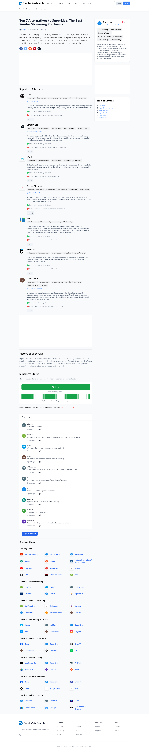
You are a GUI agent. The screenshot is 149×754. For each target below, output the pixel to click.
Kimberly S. (31, 510)
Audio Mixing (77, 160)
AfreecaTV (29, 669)
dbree (77, 575)
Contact (79, 726)
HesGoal (28, 587)
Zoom (27, 644)
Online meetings (103, 40)
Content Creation (84, 190)
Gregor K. (24, 29)
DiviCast (78, 613)
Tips (77, 730)
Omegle (53, 708)
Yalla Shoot (54, 587)
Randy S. (30, 435)
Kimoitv (78, 606)
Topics (69, 3)
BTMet (52, 561)
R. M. (29, 478)
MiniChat (53, 701)
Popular (50, 3)
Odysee (78, 631)
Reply (39, 429)
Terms (116, 730)
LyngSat (53, 669)
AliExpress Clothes (32, 554)
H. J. (28, 488)
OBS (29, 94)
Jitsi (76, 688)
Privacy (117, 726)
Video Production (41, 98)
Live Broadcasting (53, 98)
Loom (27, 688)
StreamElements (35, 186)
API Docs (79, 734)
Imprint (98, 730)
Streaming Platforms (83, 128)
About (97, 726)
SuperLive (63, 34)
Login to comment (30, 534)
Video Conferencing (80, 98)
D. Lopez (30, 499)
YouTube (28, 568)
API (76, 3)
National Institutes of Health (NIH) (83, 561)
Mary (29, 456)
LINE (76, 650)
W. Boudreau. (31, 467)
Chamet (78, 682)
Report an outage (67, 407)
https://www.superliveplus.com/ (113, 25)
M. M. (29, 445)
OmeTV (78, 644)
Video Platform (50, 190)
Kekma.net (54, 568)
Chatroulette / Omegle (80, 707)
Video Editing (67, 160)
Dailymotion (54, 606)
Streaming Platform (33, 285)
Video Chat (68, 282)
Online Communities (69, 128)
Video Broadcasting (43, 128)
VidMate (53, 625)
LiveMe (77, 701)
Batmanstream (56, 613)
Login (119, 3)
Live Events (44, 285)
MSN (26, 575)
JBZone (77, 568)
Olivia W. (30, 424)
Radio (77, 669)
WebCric (78, 663)
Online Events (77, 282)
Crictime (53, 594)
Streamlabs (32, 124)
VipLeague (79, 594)
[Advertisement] (55, 68)
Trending (60, 3)
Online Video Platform (66, 98)
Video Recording (67, 222)
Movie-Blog (79, 554)
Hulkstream (79, 587)
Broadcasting (73, 190)
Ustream (28, 594)
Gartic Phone (30, 708)
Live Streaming (41, 9)
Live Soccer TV (30, 663)
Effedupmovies (56, 575)
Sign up (126, 3)
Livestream (32, 278)
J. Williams (30, 520)
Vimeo (27, 625)
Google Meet (55, 688)
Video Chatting (116, 40)
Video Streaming (32, 160)
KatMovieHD (30, 606)
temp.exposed (55, 554)
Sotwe (27, 561)
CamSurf (53, 650)
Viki (26, 631)
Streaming (31, 98)
